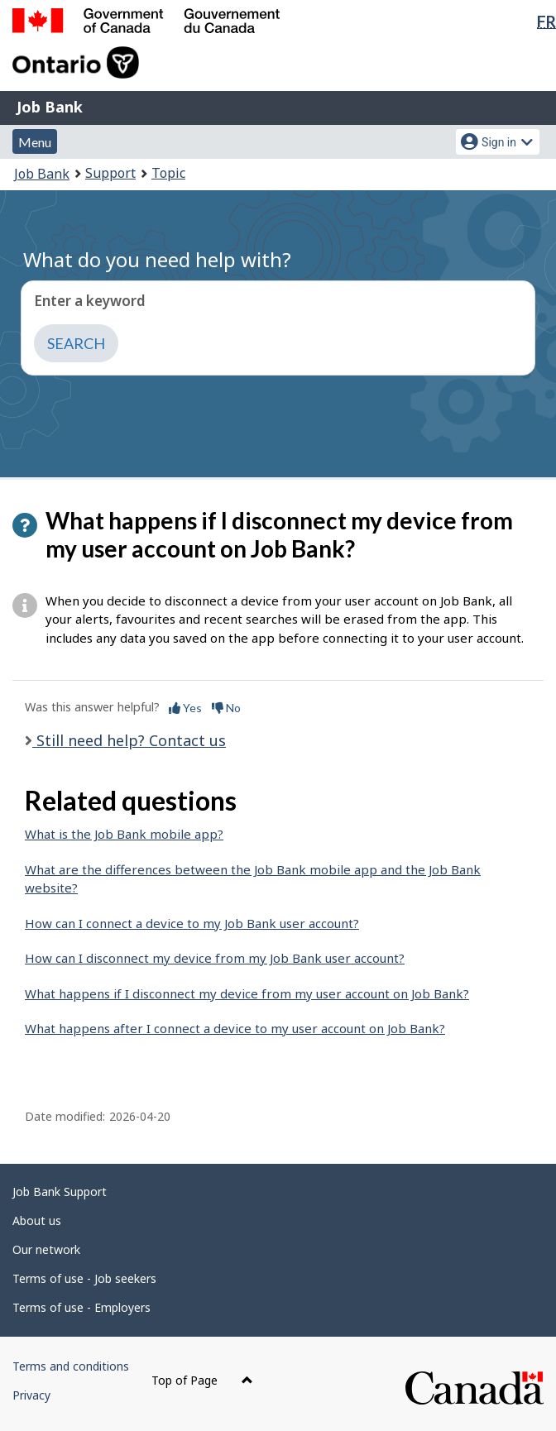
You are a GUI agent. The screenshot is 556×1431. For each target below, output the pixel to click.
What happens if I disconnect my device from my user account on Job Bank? (247, 993)
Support (110, 173)
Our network (46, 1249)
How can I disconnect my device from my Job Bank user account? (215, 958)
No (226, 708)
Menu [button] (34, 142)
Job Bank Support (59, 1191)
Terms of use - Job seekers (84, 1278)
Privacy (31, 1395)
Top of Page (202, 1380)
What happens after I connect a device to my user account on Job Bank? (235, 1028)
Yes (185, 708)
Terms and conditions (70, 1366)
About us (36, 1220)
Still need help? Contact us (129, 740)
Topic (168, 173)
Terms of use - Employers (81, 1307)
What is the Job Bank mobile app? (124, 834)
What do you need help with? (157, 259)
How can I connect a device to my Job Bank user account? (192, 923)
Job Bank (50, 107)
